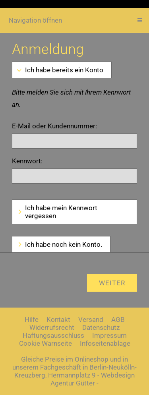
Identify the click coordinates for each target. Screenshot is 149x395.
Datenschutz (101, 327)
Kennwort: (27, 161)
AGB (118, 319)
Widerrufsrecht (51, 327)
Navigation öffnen (35, 20)
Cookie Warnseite (45, 343)
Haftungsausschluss (53, 335)
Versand (90, 319)
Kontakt (58, 319)
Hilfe (32, 319)
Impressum (109, 335)
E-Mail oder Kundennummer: (54, 126)
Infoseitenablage (105, 343)
